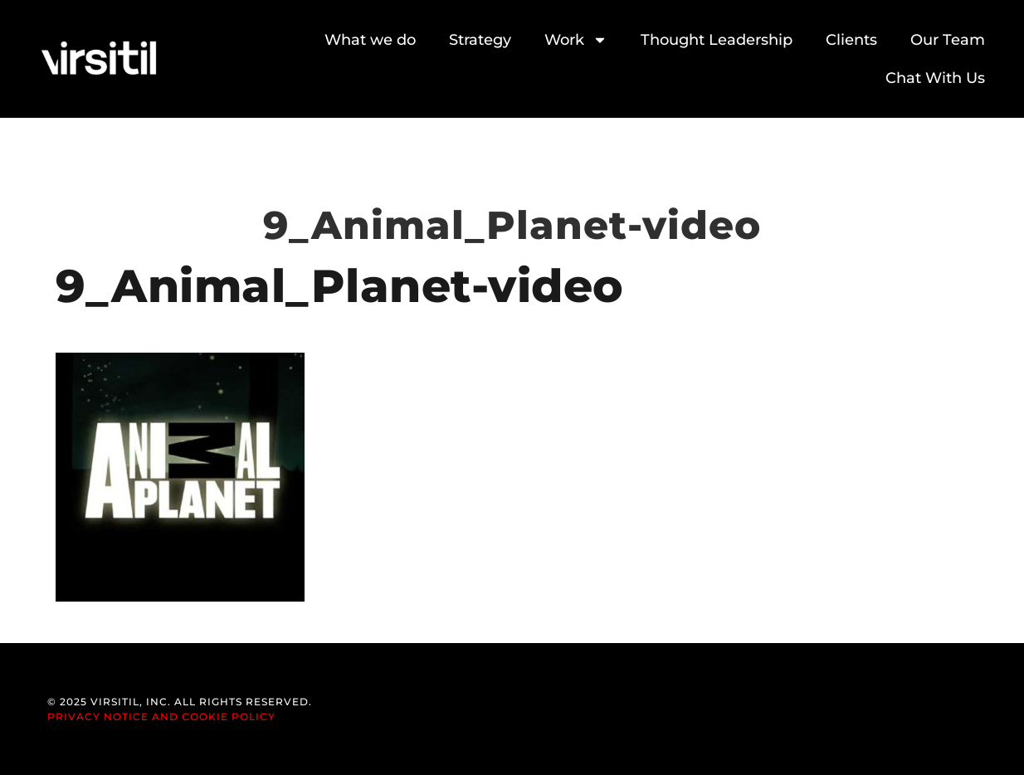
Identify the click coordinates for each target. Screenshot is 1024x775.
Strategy (480, 40)
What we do (370, 40)
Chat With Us (935, 78)
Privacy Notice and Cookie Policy (161, 716)
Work (575, 40)
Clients (851, 40)
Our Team (947, 40)
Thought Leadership (716, 40)
